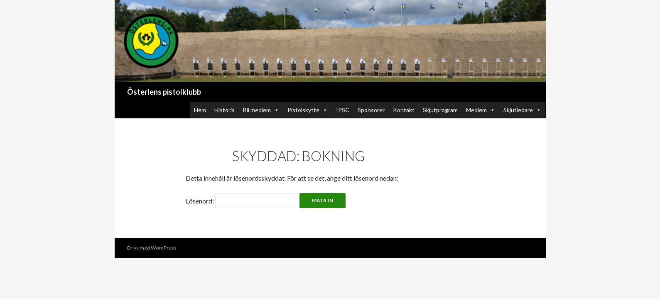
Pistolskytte (307, 109)
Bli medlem (261, 109)
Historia (224, 109)
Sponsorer (371, 109)
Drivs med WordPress (152, 248)
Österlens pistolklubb (164, 91)
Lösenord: (242, 201)
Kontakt (404, 109)
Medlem (480, 109)
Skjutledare (522, 109)
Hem (200, 109)
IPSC (342, 109)
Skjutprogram (440, 109)
